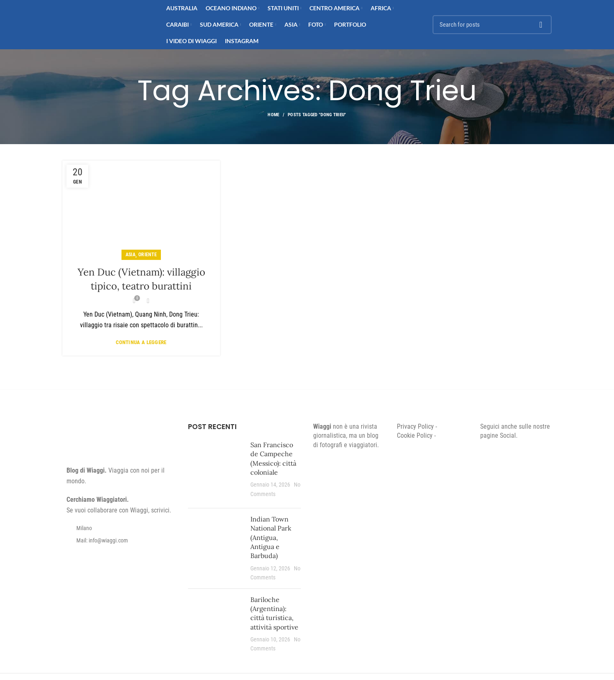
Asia (130, 254)
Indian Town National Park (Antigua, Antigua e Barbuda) (270, 537)
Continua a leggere (141, 342)
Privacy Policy (415, 426)
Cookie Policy (415, 435)
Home (273, 114)
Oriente (147, 254)
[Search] (492, 24)
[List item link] (119, 540)
